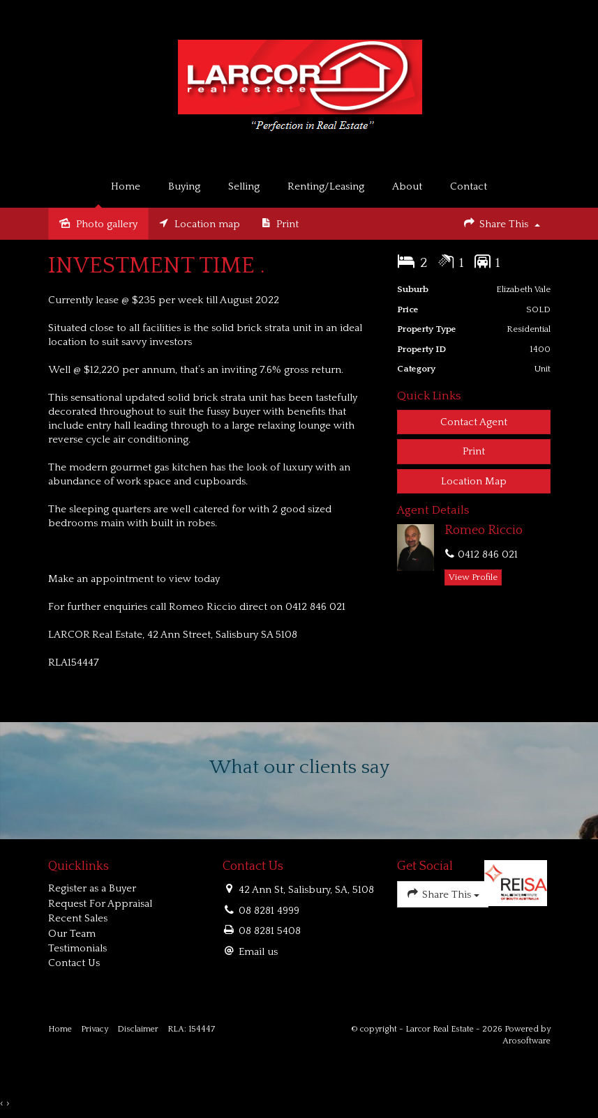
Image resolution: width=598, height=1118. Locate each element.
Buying (184, 186)
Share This (501, 222)
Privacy (94, 1029)
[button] (474, 451)
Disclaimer (137, 1029)
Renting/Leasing (325, 186)
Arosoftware (526, 1041)
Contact (468, 186)
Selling (244, 186)
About (407, 186)
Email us (258, 952)
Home (125, 186)
